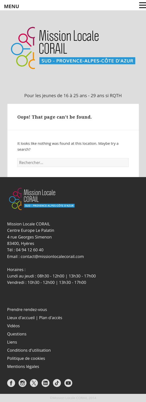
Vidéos (13, 326)
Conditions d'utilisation (29, 350)
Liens (12, 342)
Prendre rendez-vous (27, 309)
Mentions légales (23, 366)
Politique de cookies (26, 358)
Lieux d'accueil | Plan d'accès (34, 317)
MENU (11, 6)
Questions (16, 334)
